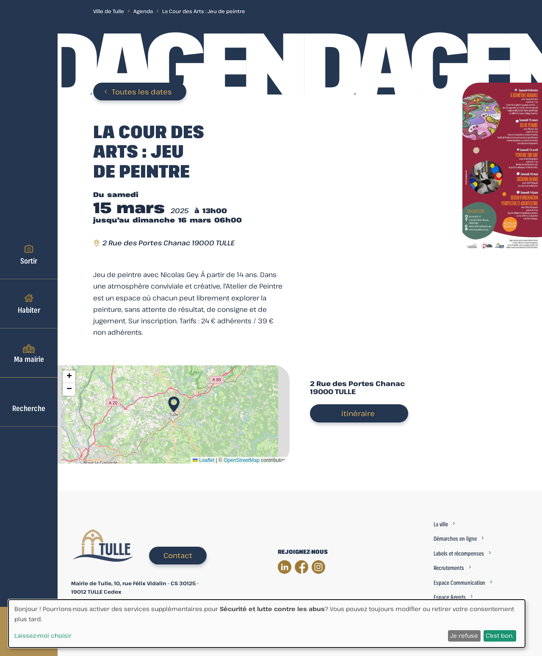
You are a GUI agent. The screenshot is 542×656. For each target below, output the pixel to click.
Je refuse (464, 635)
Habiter (29, 303)
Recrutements (449, 568)
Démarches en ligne (455, 538)
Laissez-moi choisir (43, 635)
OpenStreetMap (242, 460)
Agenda (143, 11)
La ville (441, 524)
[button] (173, 401)
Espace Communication (459, 582)
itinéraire (358, 413)
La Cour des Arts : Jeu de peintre (203, 11)
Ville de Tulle (108, 11)
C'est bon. (500, 635)
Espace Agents (450, 597)
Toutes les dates (142, 92)
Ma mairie (29, 352)
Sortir (28, 254)
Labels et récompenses (459, 553)
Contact (177, 555)
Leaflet (203, 460)
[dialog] (266, 624)
